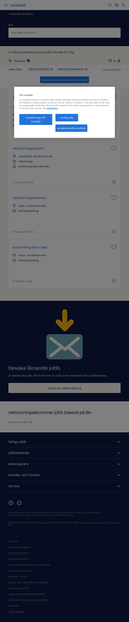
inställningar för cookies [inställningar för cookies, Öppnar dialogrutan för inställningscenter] (36, 119)
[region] (64, 112)
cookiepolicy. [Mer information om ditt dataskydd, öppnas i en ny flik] (52, 108)
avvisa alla (66, 117)
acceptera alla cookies (71, 128)
